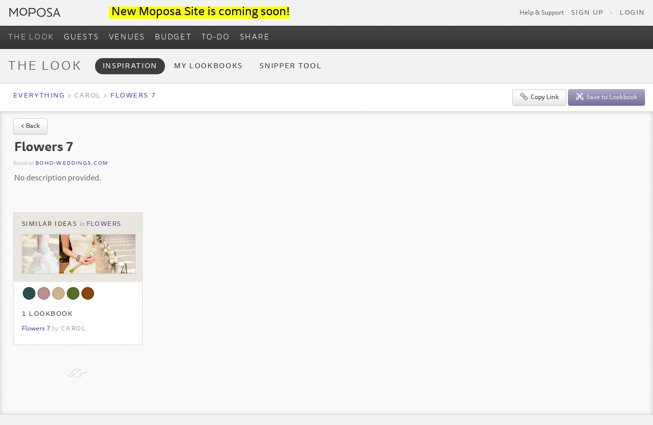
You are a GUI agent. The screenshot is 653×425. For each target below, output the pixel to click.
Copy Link (539, 96)
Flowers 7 (133, 96)
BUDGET (173, 37)
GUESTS (81, 37)
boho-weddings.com (71, 163)
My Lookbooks (208, 66)
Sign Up (587, 13)
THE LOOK (31, 37)
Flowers (103, 224)
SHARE (255, 37)
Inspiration (130, 66)
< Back (30, 126)
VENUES (127, 37)
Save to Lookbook (606, 96)
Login (632, 13)
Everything (39, 96)
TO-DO (215, 37)
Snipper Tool (290, 66)
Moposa (35, 12)
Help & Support (541, 13)
